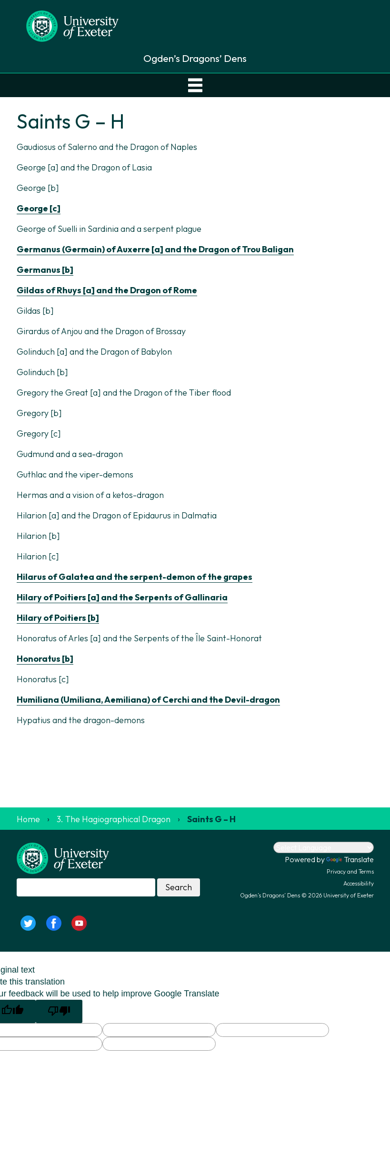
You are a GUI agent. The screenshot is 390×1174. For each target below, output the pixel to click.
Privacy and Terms (350, 871)
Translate (350, 859)
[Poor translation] (59, 1011)
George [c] (38, 208)
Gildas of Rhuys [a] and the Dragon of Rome (107, 290)
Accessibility (358, 883)
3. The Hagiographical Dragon (113, 819)
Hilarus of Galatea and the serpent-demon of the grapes (134, 576)
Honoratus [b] (45, 658)
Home (28, 819)
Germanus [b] (45, 269)
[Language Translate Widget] (323, 847)
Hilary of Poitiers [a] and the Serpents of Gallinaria (122, 597)
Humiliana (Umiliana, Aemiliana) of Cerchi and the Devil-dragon (148, 699)
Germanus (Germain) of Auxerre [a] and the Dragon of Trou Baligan (155, 249)
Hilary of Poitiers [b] (58, 617)
